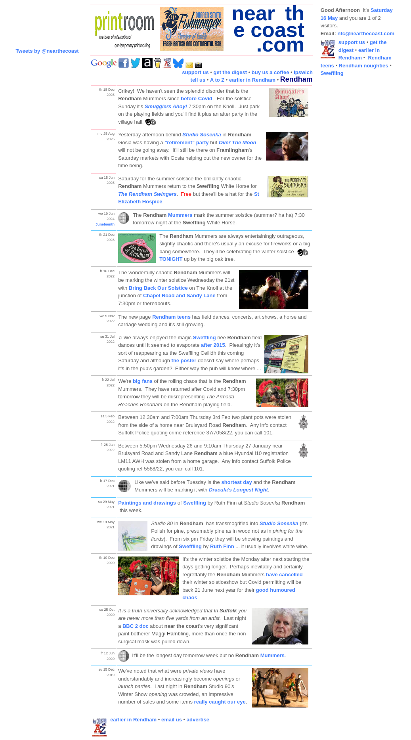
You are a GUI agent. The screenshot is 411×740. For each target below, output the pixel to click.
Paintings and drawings (147, 503)
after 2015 (213, 345)
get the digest (230, 72)
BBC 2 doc (135, 626)
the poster (184, 360)
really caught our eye (220, 702)
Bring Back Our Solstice (158, 288)
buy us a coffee (270, 72)
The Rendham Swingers (147, 194)
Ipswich (303, 72)
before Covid (196, 98)
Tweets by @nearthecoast (46, 51)
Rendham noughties (363, 66)
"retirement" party (186, 142)
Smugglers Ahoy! (166, 106)
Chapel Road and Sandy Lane (179, 295)
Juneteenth (105, 224)
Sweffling (204, 337)
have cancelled (284, 574)
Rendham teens (171, 317)
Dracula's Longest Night (238, 490)
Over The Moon (237, 142)
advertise (198, 720)
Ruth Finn (222, 546)
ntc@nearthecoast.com (366, 33)
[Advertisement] (352, 202)
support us (195, 72)
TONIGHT (171, 259)
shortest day (236, 482)
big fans (143, 381)
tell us (198, 80)
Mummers (180, 215)
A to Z (217, 80)
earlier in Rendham (252, 80)
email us (171, 720)
